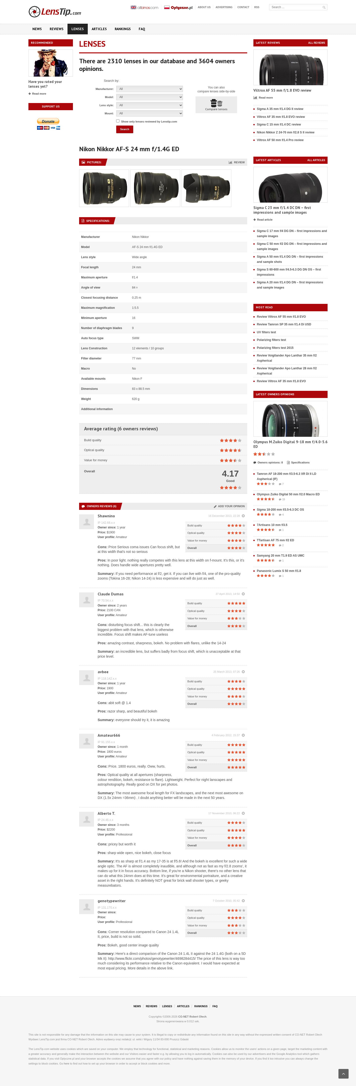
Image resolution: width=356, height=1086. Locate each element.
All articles (316, 160)
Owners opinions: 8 (268, 462)
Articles (99, 29)
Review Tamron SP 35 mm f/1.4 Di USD (284, 324)
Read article (262, 219)
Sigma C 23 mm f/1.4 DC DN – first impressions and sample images (282, 210)
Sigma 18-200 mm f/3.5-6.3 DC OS (280, 509)
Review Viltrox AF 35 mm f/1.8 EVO (281, 381)
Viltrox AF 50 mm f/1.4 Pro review (280, 140)
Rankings (123, 29)
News (37, 29)
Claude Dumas (111, 593)
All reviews (316, 43)
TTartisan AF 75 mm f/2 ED (275, 540)
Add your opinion (229, 506)
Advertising (224, 7)
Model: (109, 97)
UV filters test (266, 332)
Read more (37, 93)
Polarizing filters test (271, 340)
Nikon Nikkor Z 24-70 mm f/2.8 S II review (285, 132)
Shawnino (106, 515)
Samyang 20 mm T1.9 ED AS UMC (280, 555)
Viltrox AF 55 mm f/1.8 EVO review (282, 90)
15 (282, 499)
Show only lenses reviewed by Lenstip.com (149, 121)
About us (204, 7)
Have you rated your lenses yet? (45, 84)
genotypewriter (112, 900)
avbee (103, 671)
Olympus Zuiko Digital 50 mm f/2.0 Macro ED (288, 494)
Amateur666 (109, 735)
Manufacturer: (105, 88)
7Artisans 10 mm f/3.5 (272, 525)
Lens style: (107, 105)
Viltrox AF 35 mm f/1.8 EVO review (281, 117)
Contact (243, 7)
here (66, 1063)
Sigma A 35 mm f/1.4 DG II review (280, 109)
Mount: (109, 113)
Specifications (298, 462)
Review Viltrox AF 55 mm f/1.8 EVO (281, 316)
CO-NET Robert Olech (192, 1016)
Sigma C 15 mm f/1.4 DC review (279, 124)
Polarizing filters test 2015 (275, 348)
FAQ (142, 29)
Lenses (77, 29)
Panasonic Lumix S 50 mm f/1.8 (279, 571)
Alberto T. (106, 813)
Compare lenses (216, 105)
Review (237, 162)
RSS (256, 7)
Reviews (57, 29)
